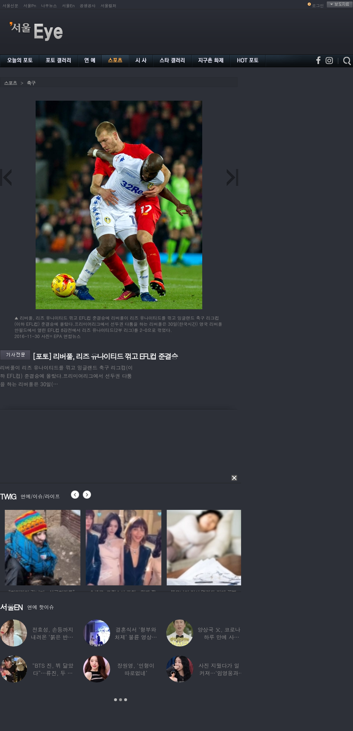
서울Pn (29, 5)
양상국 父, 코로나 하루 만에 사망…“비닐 (219, 637)
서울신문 (10, 5)
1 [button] (115, 699)
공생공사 (88, 5)
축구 (31, 82)
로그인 (318, 5)
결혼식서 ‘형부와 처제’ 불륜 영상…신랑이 (136, 637)
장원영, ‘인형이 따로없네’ (136, 669)
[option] (63, 546)
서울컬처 (109, 5)
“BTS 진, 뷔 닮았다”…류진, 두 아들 (52, 673)
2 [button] (120, 699)
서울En (68, 5)
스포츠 (10, 82)
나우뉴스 (49, 5)
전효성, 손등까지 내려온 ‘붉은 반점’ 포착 (53, 637)
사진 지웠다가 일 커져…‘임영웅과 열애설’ (218, 673)
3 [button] (125, 699)
